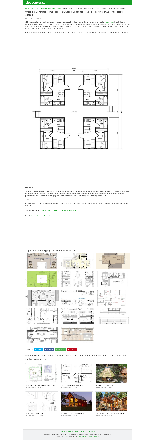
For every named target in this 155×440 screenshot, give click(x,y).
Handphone (46, 210)
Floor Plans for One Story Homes (72, 385)
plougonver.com (36, 2)
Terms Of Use (84, 431)
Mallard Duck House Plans (105, 385)
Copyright (76, 431)
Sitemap (62, 431)
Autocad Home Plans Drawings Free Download (42, 385)
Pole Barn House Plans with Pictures (73, 413)
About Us (92, 431)
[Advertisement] (77, 50)
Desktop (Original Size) (68, 210)
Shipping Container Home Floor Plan (43, 216)
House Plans (28, 18)
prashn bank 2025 (94, 436)
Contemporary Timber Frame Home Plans (110, 413)
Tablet (55, 210)
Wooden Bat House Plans (34, 413)
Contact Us (69, 431)
